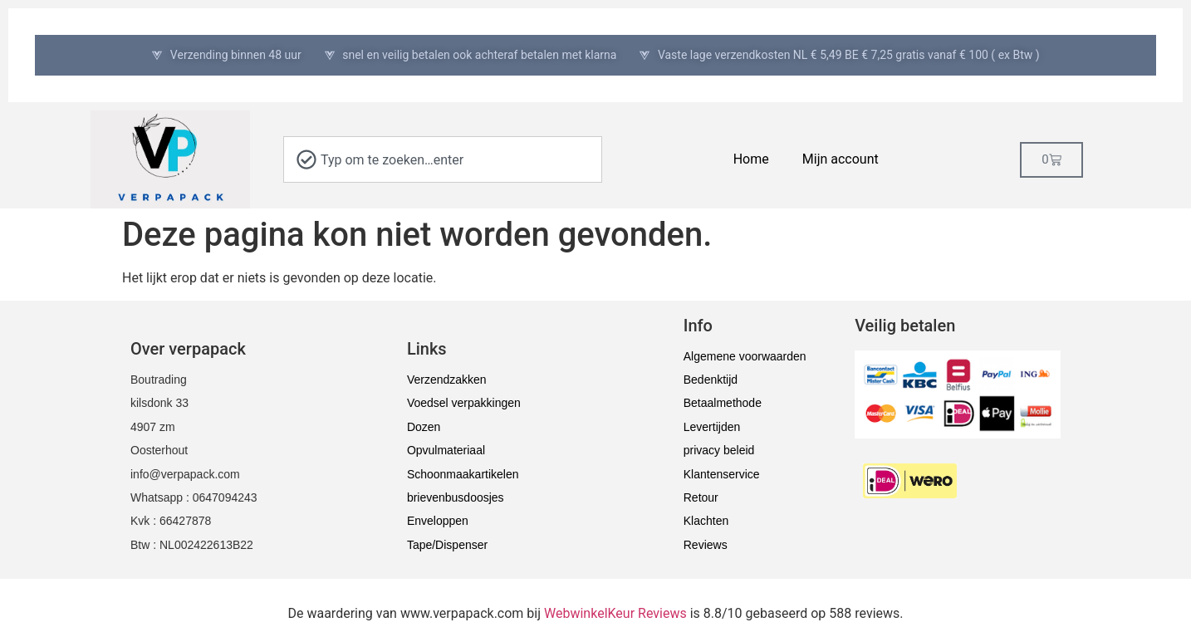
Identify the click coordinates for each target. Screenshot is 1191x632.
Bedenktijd (711, 379)
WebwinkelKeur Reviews (615, 613)
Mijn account (840, 159)
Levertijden (712, 427)
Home (751, 159)
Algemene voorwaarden (745, 356)
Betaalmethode (723, 402)
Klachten (706, 520)
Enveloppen (437, 520)
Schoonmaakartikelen (463, 474)
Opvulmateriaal (446, 450)
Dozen (423, 427)
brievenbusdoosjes (455, 497)
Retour (701, 497)
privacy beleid (719, 450)
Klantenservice (722, 474)
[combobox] (442, 159)
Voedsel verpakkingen (464, 402)
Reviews (706, 544)
